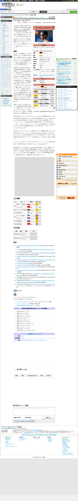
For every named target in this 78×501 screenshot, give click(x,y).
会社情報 (49, 439)
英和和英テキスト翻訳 (21, 405)
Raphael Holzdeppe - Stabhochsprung (25, 305)
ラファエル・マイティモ (63, 107)
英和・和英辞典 (17, 0)
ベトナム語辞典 (65, 450)
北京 (20, 67)
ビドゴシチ (32, 204)
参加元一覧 (75, 9)
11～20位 (64, 156)
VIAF (22, 336)
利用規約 (7, 442)
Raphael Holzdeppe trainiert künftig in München (41, 252)
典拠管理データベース (33, 333)
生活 (4, 40)
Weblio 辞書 (70, 0)
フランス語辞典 (65, 446)
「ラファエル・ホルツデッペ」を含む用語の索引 (24, 420)
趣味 (4, 44)
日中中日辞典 (24, 0)
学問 (4, 37)
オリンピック (44, 89)
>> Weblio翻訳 (74, 183)
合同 (23, 375)
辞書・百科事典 (10, 14)
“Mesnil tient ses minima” (23, 265)
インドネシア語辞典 (66, 447)
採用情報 (49, 441)
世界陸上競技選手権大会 (28, 308)
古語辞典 (36, 0)
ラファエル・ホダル (62, 95)
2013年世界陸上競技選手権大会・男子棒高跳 (64, 64)
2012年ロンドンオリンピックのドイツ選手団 (64, 83)
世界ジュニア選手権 (43, 103)
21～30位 (69, 156)
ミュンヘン (41, 63)
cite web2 (23, 285)
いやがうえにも (62, 176)
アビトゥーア (20, 111)
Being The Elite (62, 169)
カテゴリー (41, 17)
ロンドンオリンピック (19, 134)
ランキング (36, 17)
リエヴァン (36, 120)
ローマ (22, 147)
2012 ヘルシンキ (44, 101)
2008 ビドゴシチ (44, 105)
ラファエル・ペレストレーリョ (65, 94)
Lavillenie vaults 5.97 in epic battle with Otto (27, 270)
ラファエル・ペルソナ (63, 89)
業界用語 (4, 25)
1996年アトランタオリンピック (21, 40)
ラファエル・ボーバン (63, 103)
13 (43, 154)
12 (53, 147)
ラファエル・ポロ (62, 105)
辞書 (2, 0)
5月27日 (49, 375)
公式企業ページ (51, 438)
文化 (4, 39)
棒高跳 (40, 55)
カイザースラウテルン (44, 61)
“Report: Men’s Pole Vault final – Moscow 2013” (42, 284)
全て (2, 22)
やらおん (60, 174)
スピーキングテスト (7, 105)
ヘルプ (76, 0)
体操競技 (21, 62)
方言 (4, 52)
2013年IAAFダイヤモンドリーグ (64, 74)
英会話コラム (6, 98)
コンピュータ (5, 27)
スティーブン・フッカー (24, 321)
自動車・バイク (6, 30)
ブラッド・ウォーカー (24, 320)
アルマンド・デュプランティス (28, 330)
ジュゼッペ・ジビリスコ (24, 316)
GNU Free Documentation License (35, 429)
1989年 (41, 59)
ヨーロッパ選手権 (44, 99)
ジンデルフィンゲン (32, 116)
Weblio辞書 (26, 432)
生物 (4, 47)
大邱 (34, 111)
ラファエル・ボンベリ (63, 102)
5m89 (39, 221)
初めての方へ (69, 9)
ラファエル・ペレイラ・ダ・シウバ (66, 90)
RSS (44, 457)
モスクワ (22, 149)
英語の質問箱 (6, 101)
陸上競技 (26, 29)
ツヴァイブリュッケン (21, 38)
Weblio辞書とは (8, 438)
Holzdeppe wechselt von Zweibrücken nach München (29, 245)
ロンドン (32, 218)
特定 (42, 375)
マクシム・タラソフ (19, 78)
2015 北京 (44, 97)
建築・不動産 (5, 35)
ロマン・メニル (19, 124)
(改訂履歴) (37, 431)
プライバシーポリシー (9, 443)
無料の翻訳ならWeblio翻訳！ (22, 5)
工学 (4, 34)
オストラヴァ (45, 43)
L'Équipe (38, 265)
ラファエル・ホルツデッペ (22, 301)
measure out (61, 163)
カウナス (22, 104)
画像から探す (22, 439)
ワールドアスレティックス (35, 301)
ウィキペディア (19, 17)
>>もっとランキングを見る (71, 180)
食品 (4, 49)
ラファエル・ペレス (62, 92)
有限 (16, 375)
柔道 (17, 62)
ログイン (64, 0)
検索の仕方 (7, 439)
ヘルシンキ (29, 131)
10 (30, 136)
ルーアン (25, 239)
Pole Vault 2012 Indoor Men (23, 263)
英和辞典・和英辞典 (66, 441)
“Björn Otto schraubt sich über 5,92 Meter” (26, 266)
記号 (3, 93)
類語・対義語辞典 (9, 0)
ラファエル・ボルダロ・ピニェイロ (66, 100)
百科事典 (16, 14)
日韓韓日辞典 (30, 0)
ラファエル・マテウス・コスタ (65, 108)
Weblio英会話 (6, 100)
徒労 (60, 178)
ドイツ (44, 53)
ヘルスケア (5, 42)
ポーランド (23, 83)
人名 (4, 51)
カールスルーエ (26, 237)
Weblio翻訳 (64, 442)
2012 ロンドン (44, 91)
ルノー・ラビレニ (19, 152)
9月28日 (44, 59)
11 (47, 143)
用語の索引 (31, 17)
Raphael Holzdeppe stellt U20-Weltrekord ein (27, 256)
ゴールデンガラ (32, 147)
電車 (4, 28)
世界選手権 (43, 93)
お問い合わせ (36, 438)
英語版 (19, 74)
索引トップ (26, 17)
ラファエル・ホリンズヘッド (64, 97)
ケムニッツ (29, 118)
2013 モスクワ (44, 95)
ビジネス (4, 23)
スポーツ (4, 45)
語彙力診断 (5, 103)
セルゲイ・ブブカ (25, 311)
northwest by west (32, 375)
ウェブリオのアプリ (23, 438)
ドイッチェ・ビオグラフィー (40, 340)
